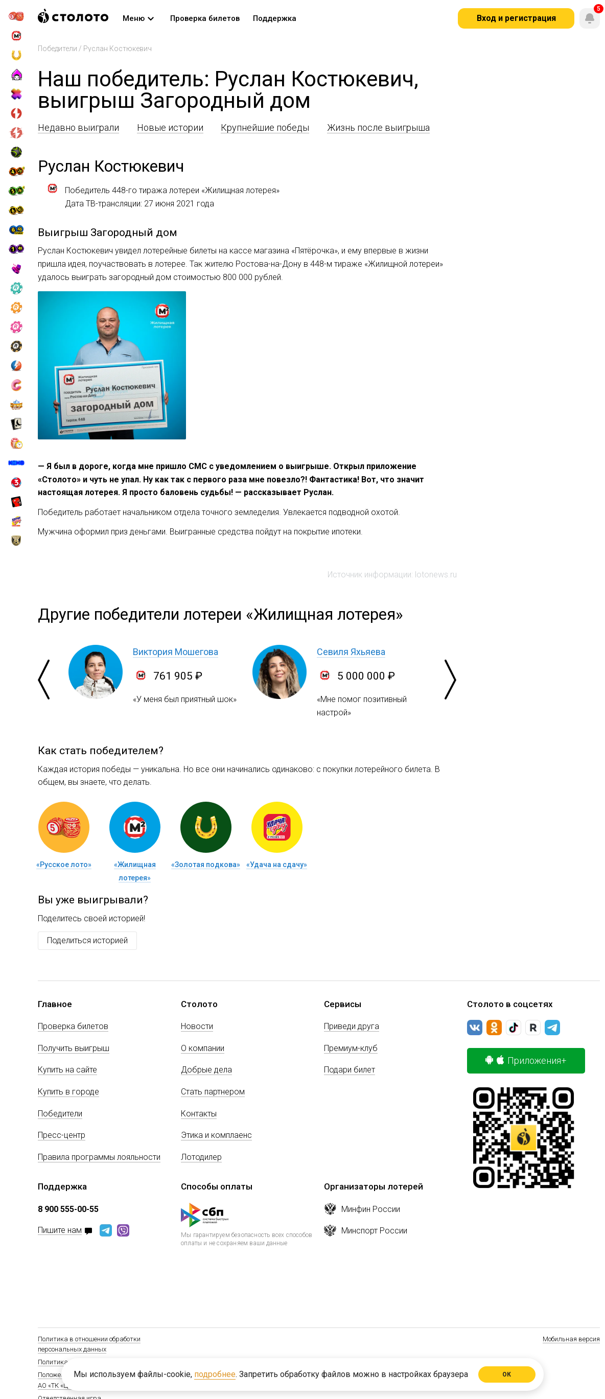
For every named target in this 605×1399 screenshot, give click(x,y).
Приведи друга (351, 1026)
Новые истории (170, 127)
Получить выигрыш (73, 1048)
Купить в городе (68, 1092)
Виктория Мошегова (175, 651)
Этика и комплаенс (216, 1135)
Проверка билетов (73, 1026)
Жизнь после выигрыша (378, 127)
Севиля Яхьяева (351, 651)
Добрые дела (206, 1070)
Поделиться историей (87, 940)
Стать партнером (213, 1092)
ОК (507, 1374)
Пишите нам (60, 1230)
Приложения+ (526, 1060)
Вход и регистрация (516, 18)
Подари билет (349, 1070)
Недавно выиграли (78, 127)
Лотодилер (201, 1157)
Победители (57, 48)
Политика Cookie (63, 1362)
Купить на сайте (67, 1070)
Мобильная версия (571, 1339)
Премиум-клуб (351, 1048)
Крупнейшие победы (265, 127)
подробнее (215, 1374)
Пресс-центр (61, 1135)
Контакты (199, 1113)
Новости (197, 1026)
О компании (202, 1048)
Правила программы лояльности (99, 1157)
